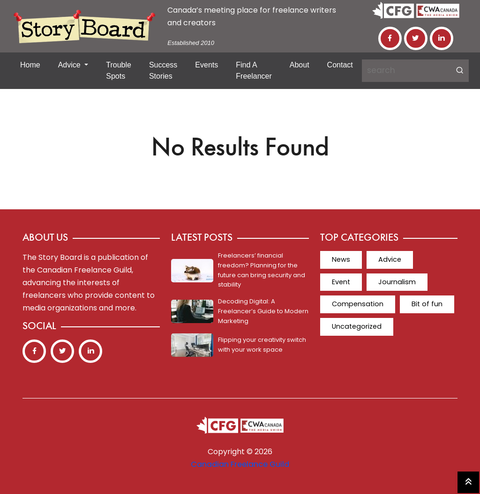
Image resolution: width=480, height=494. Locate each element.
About (299, 65)
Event (436, 259)
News (340, 259)
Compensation (420, 281)
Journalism (350, 281)
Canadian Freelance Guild (240, 464)
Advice (70, 65)
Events (206, 65)
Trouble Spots (118, 70)
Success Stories (163, 70)
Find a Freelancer (253, 70)
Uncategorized (414, 303)
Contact (340, 65)
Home (30, 65)
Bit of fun (347, 303)
